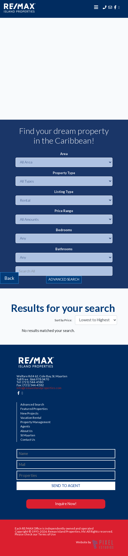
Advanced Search (32, 404)
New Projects (29, 413)
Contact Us (27, 439)
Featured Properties (34, 408)
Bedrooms (64, 230)
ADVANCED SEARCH (63, 279)
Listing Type (63, 191)
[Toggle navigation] (96, 7)
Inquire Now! (65, 504)
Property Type (64, 173)
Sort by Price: (63, 320)
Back (9, 278)
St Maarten (27, 435)
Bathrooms (63, 249)
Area (64, 154)
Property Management (35, 422)
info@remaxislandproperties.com (39, 388)
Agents (25, 426)
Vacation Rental (30, 417)
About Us (26, 431)
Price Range (64, 211)
